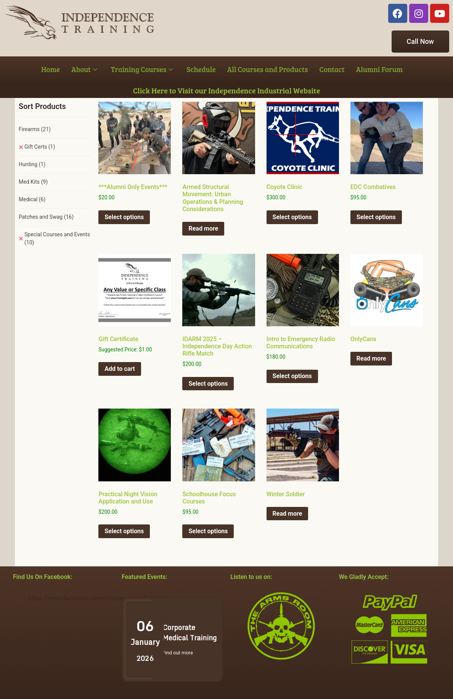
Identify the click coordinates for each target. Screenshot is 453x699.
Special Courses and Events (57, 238)
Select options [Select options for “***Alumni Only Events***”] (124, 217)
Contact (332, 69)
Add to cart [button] (119, 368)
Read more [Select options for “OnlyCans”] (371, 358)
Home (50, 69)
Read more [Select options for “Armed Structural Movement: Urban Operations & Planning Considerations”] (203, 228)
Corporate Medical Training (189, 632)
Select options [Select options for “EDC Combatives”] (376, 217)
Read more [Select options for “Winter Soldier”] (287, 513)
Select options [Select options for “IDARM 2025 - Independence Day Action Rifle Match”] (208, 383)
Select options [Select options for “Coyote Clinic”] (292, 217)
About (84, 69)
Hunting (32, 164)
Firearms (35, 129)
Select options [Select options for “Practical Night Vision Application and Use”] (124, 531)
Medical (32, 199)
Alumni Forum (379, 69)
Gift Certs (39, 147)
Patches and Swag (46, 217)
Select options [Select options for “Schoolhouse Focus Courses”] (208, 531)
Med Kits (33, 182)
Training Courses (142, 69)
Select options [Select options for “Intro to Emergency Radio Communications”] (292, 376)
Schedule (200, 69)
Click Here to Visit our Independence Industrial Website (226, 90)
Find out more (177, 653)
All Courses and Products (267, 69)
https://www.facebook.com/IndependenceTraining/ (97, 598)
